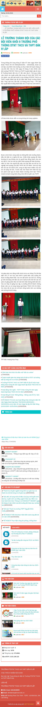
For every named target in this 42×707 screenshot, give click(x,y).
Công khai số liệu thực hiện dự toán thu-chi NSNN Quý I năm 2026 (21, 440)
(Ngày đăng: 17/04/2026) (9, 443)
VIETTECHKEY (29, 704)
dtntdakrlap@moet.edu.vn (16, 693)
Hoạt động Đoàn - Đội (19, 26)
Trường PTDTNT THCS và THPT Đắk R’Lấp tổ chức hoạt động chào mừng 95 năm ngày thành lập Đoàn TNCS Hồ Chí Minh (21, 385)
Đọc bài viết (5, 56)
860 (22, 616)
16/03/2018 (16, 53)
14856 (30, 53)
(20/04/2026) (14, 536)
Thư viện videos (10, 606)
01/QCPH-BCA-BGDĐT (12, 467)
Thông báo (8, 412)
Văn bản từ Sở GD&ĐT (12, 487)
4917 (22, 634)
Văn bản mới (9, 448)
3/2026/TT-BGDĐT (11, 452)
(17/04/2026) (14, 552)
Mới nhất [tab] (6, 527)
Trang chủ (6, 26)
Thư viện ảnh (9, 579)
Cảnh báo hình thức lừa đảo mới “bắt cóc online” (17, 372)
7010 (22, 587)
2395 (22, 597)
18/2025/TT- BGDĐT (11, 476)
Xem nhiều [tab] (15, 527)
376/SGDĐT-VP (10, 459)
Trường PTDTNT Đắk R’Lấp (14, 22)
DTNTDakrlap (6, 53)
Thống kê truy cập (11, 643)
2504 (22, 623)
